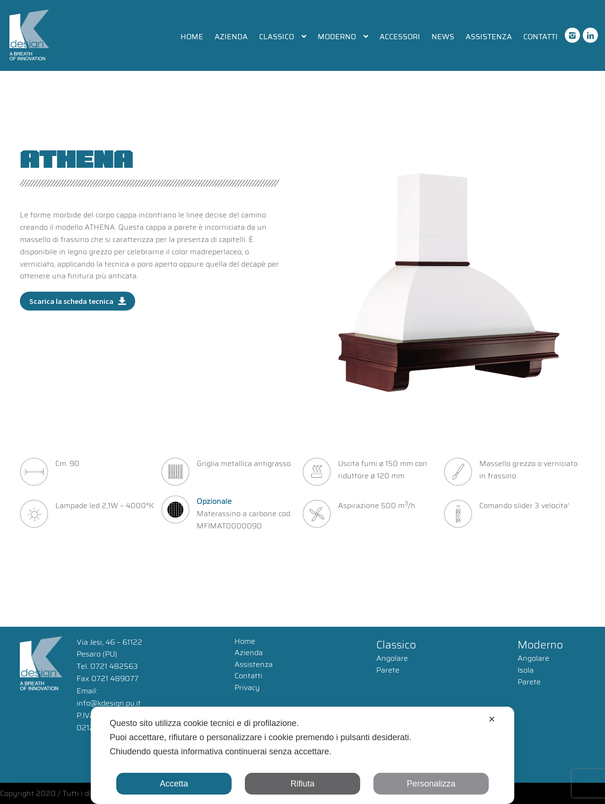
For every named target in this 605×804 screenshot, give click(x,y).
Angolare (392, 658)
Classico (276, 37)
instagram (572, 31)
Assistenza (489, 37)
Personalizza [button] (430, 783)
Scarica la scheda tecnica (71, 301)
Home (192, 37)
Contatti (540, 37)
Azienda (231, 37)
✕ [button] (491, 719)
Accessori (400, 37)
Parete (387, 670)
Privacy (247, 687)
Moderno (337, 37)
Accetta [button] (174, 783)
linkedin (590, 31)
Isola (526, 670)
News (443, 37)
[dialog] (302, 755)
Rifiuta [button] (302, 783)
